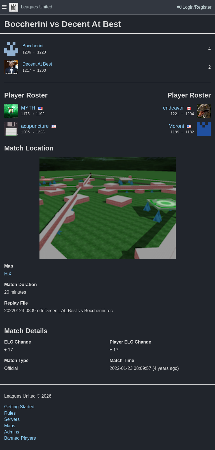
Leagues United (30, 6)
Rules (10, 413)
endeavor (173, 108)
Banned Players (20, 438)
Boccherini (32, 45)
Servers (12, 419)
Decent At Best (37, 64)
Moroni (176, 126)
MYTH (28, 108)
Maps (9, 425)
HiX (7, 274)
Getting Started (19, 406)
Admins (11, 432)
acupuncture (35, 126)
